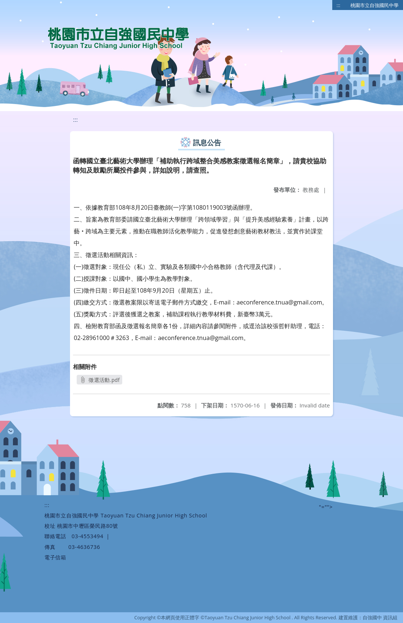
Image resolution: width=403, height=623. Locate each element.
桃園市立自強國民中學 (374, 5)
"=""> (326, 506)
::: (338, 5)
